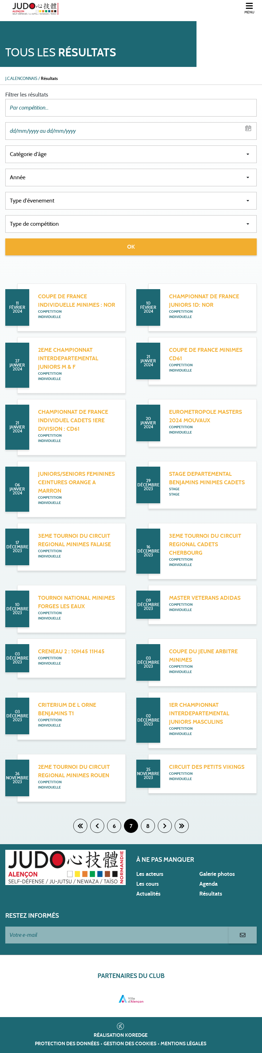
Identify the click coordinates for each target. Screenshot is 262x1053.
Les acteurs (149, 874)
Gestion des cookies (130, 1043)
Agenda (208, 884)
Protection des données (67, 1043)
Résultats (210, 894)
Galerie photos (217, 874)
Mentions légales (183, 1043)
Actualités (148, 894)
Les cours (147, 884)
